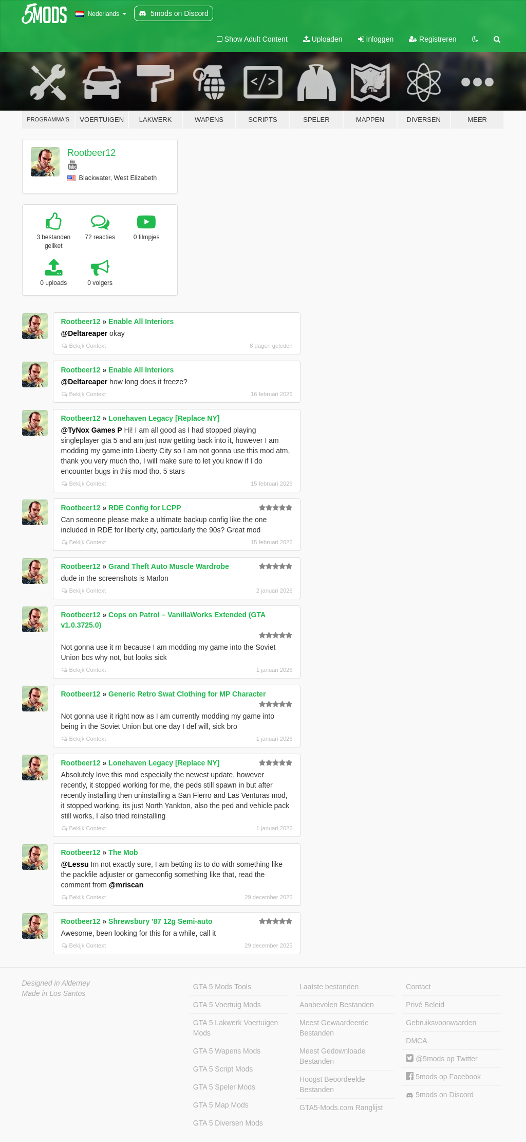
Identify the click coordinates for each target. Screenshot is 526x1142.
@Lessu (75, 864)
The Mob (123, 852)
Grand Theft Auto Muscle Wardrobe (168, 566)
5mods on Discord (440, 1095)
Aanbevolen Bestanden (336, 1005)
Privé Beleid (425, 1005)
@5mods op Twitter (441, 1058)
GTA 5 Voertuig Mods (227, 1005)
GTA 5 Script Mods (223, 1069)
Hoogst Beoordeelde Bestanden (332, 1084)
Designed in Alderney (56, 983)
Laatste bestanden (329, 987)
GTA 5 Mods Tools (222, 987)
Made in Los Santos (54, 993)
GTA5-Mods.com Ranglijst (341, 1107)
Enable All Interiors (141, 321)
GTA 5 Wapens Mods (227, 1051)
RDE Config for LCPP (144, 508)
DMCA (416, 1041)
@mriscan (126, 885)
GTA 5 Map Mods (221, 1105)
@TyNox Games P (91, 430)
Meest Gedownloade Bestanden (332, 1056)
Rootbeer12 (91, 153)
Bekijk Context (84, 346)
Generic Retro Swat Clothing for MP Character (187, 694)
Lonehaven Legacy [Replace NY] (163, 418)
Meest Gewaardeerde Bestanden (334, 1028)
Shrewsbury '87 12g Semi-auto (160, 921)
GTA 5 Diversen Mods (228, 1123)
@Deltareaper (84, 333)
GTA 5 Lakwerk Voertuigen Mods (235, 1028)
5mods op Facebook (443, 1076)
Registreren (432, 39)
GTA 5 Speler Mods (224, 1087)
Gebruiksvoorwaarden (441, 1023)
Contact (418, 987)
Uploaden (323, 39)
